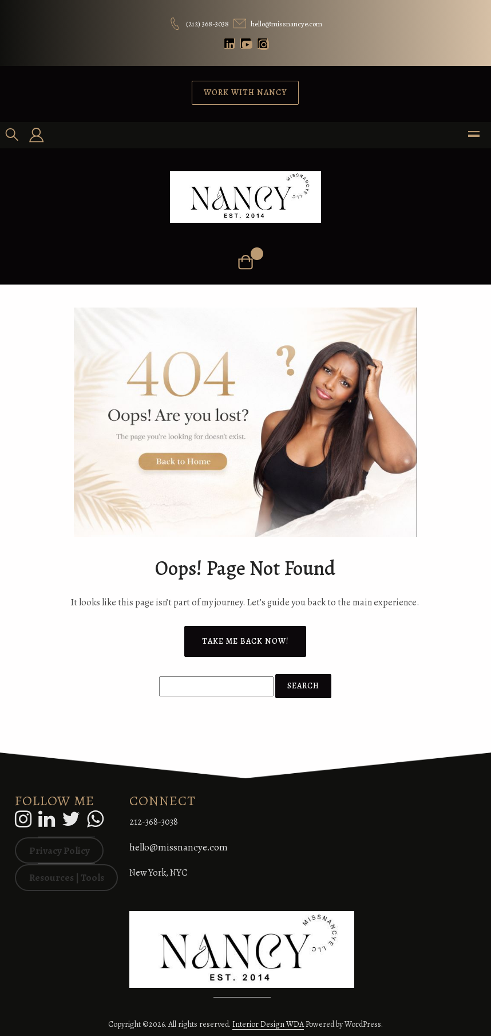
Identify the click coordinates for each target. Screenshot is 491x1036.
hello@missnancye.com (178, 847)
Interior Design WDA (268, 1024)
